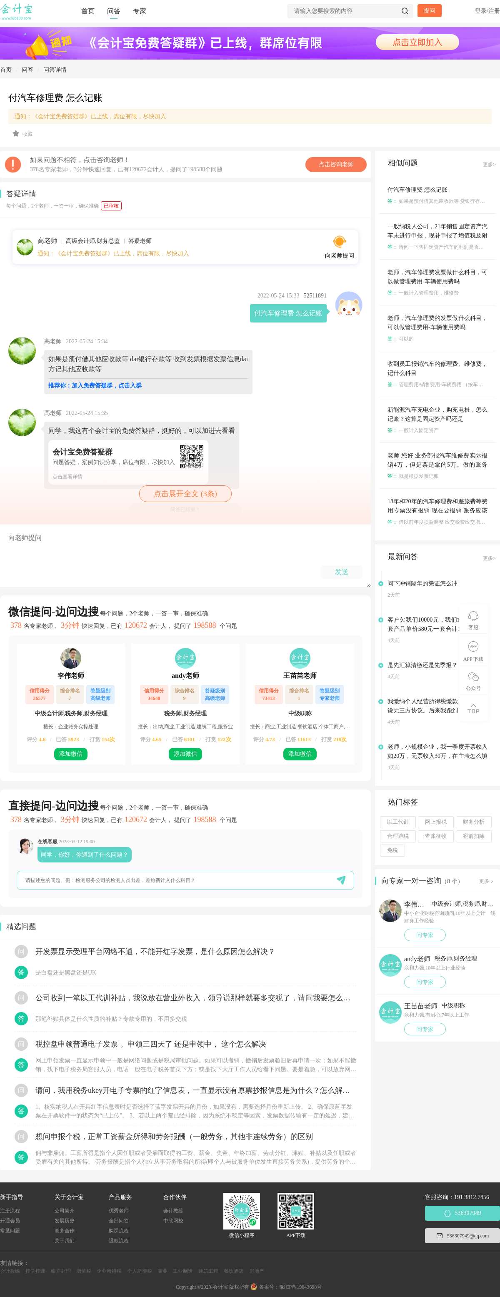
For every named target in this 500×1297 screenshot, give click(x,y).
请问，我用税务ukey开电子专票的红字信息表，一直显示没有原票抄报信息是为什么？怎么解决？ (195, 1090)
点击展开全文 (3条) (185, 494)
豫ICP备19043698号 (300, 1287)
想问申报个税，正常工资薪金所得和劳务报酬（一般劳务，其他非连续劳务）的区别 (174, 1136)
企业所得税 (109, 1271)
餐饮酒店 (234, 1271)
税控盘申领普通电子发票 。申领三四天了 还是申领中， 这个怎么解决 (150, 1044)
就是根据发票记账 (413, 476)
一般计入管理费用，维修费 (423, 293)
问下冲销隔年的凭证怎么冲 (423, 583)
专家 (139, 11)
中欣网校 (173, 1221)
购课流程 (119, 1231)
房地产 (256, 1271)
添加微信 (70, 754)
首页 (88, 11)
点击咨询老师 (336, 164)
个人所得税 (139, 1271)
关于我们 (65, 1241)
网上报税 (436, 822)
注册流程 (10, 1211)
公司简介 (65, 1211)
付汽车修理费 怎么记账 (418, 190)
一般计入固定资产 (413, 430)
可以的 (401, 339)
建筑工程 (208, 1271)
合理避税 (398, 836)
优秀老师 (119, 1211)
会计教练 (173, 1211)
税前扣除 (474, 836)
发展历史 (65, 1221)
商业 (163, 1271)
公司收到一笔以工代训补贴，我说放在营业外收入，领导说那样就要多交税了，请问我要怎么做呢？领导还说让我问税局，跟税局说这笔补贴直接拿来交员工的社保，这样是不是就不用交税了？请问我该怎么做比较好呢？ (195, 998)
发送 (341, 571)
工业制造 (183, 1271)
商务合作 (65, 1231)
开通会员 (10, 1221)
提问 (429, 10)
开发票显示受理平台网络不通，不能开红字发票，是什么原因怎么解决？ (155, 951)
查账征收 (436, 836)
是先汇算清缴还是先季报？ (423, 665)
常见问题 (10, 1231)
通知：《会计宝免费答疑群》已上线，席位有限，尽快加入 (90, 116)
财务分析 (474, 822)
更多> (489, 164)
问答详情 (55, 70)
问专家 (425, 935)
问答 (113, 11)
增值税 (83, 1271)
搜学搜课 (35, 1271)
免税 (392, 850)
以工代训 (398, 822)
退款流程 (119, 1241)
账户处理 (61, 1271)
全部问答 (119, 1221)
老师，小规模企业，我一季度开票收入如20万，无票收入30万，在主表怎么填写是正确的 (438, 756)
